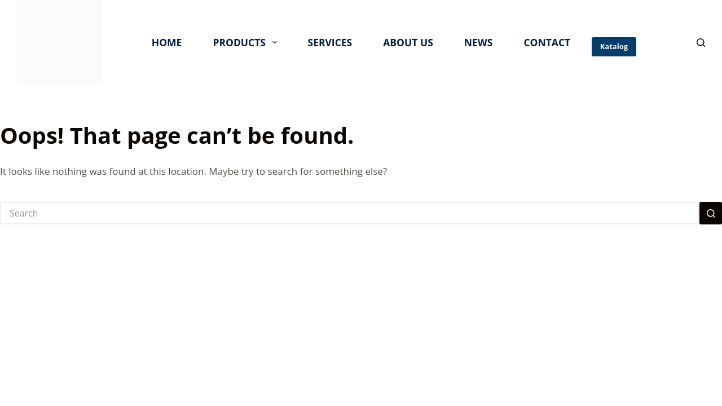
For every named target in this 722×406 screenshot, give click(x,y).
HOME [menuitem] (167, 42)
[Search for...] (349, 213)
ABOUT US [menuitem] (408, 42)
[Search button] (710, 213)
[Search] (701, 42)
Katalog (614, 46)
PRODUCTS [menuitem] (247, 42)
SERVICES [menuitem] (330, 42)
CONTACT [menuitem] (546, 42)
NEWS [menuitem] (478, 42)
